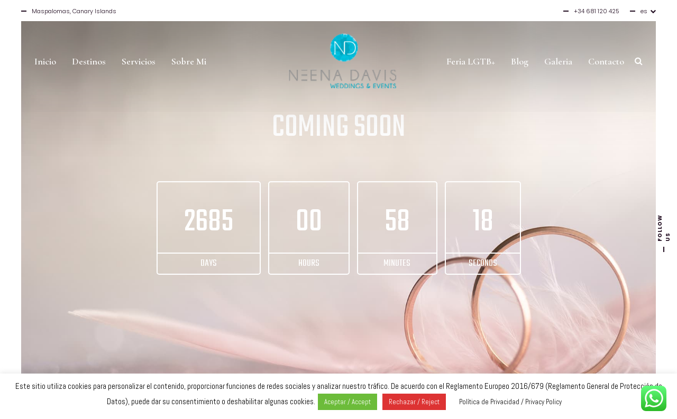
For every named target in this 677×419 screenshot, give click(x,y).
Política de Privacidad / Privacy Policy (510, 401)
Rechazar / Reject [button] (414, 401)
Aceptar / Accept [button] (347, 401)
